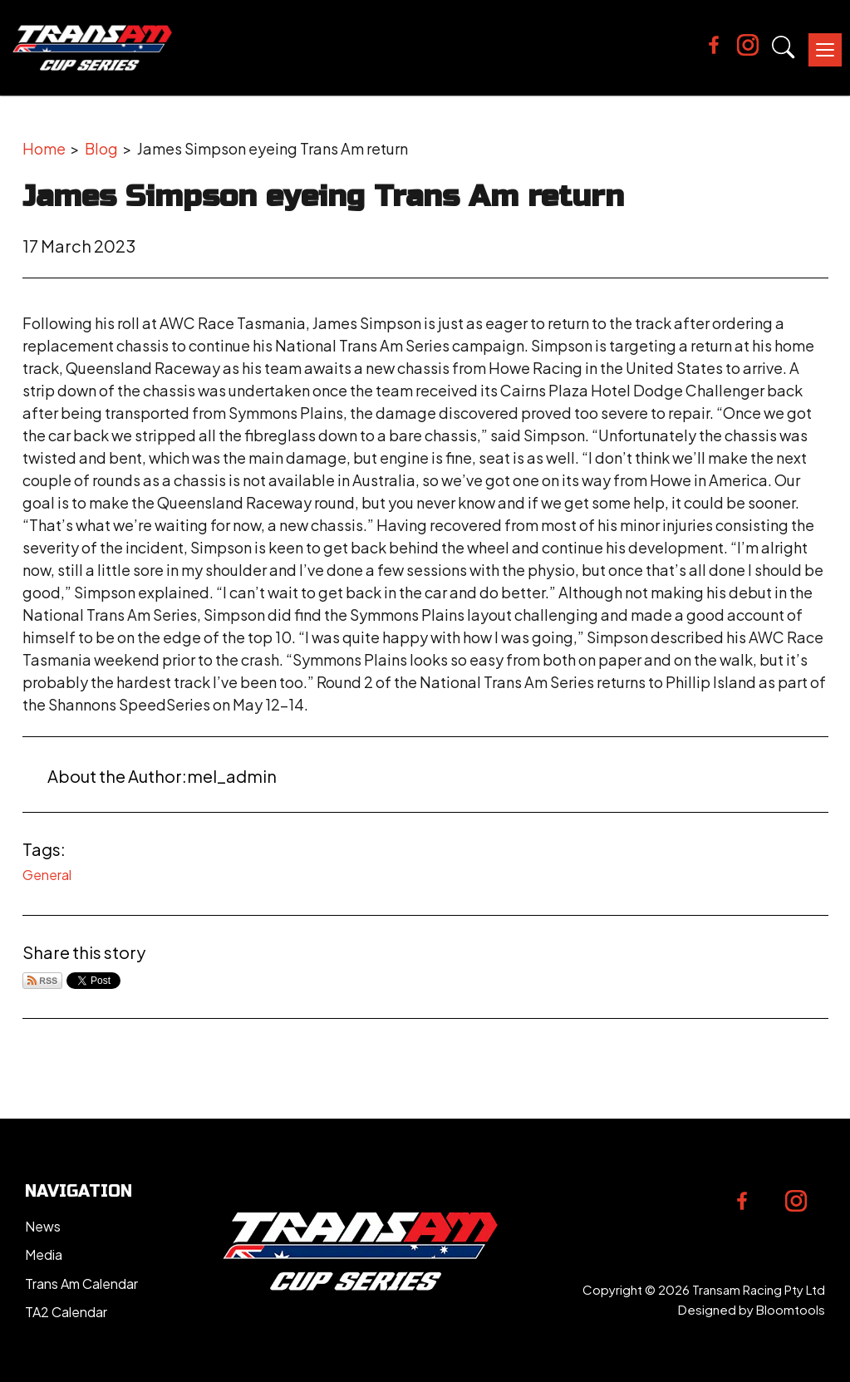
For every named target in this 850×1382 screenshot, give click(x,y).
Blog (101, 148)
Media (43, 1254)
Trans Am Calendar (81, 1283)
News (43, 1226)
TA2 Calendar (66, 1312)
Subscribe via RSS (42, 980)
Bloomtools (790, 1309)
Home (44, 148)
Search (783, 47)
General (46, 874)
